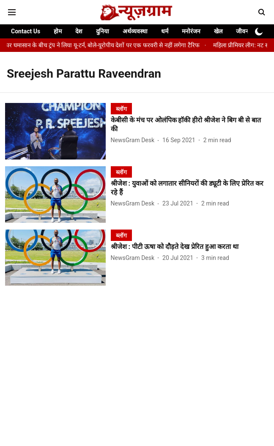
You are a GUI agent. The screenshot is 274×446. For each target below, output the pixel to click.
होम (58, 31)
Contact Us (25, 31)
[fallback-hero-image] (58, 131)
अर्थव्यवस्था (135, 31)
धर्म (164, 31)
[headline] (190, 125)
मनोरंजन (191, 31)
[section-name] (121, 109)
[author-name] (134, 140)
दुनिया (102, 31)
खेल (218, 31)
